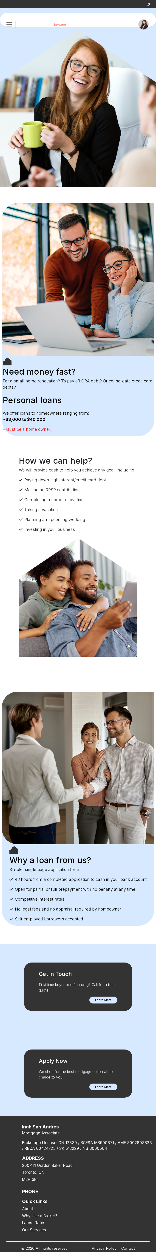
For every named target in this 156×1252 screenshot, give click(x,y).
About (27, 1208)
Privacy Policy (104, 1248)
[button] (103, 1000)
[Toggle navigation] (9, 24)
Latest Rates (33, 1222)
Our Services (34, 1230)
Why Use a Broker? (39, 1216)
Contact (128, 1248)
